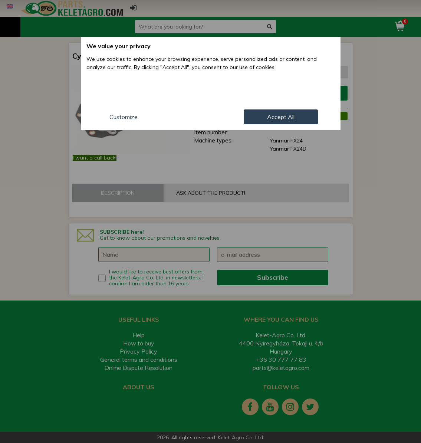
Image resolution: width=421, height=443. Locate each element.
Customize (123, 117)
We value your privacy (118, 46)
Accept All (281, 117)
